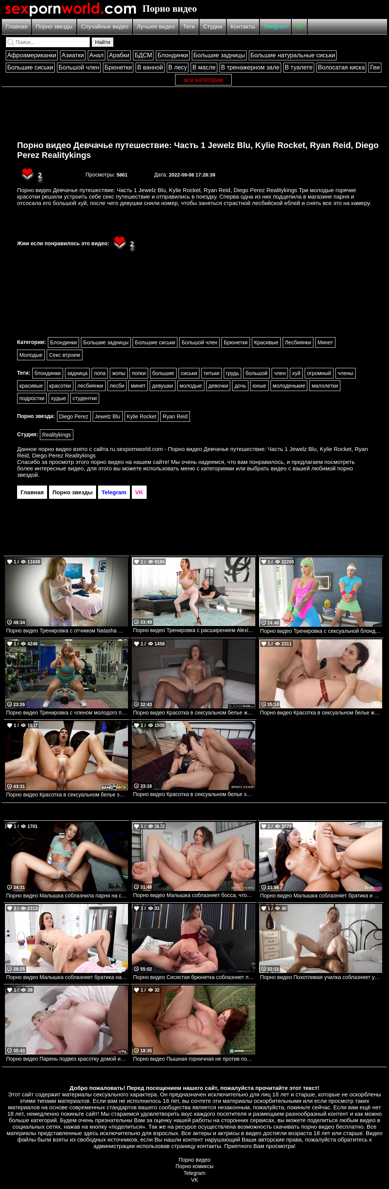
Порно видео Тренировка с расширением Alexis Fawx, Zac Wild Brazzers (194, 630)
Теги (189, 26)
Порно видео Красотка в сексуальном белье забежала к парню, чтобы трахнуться (67, 795)
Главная (16, 26)
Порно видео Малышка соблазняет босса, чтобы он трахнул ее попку (194, 895)
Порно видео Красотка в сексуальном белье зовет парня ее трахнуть (194, 794)
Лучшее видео (156, 26)
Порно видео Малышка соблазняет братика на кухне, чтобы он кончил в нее (67, 977)
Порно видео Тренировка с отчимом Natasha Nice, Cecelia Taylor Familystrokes (67, 631)
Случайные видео (104, 26)
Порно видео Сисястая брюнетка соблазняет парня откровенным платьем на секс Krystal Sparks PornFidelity (194, 977)
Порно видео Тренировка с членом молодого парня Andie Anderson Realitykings (67, 713)
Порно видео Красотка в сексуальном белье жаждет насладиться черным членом (194, 713)
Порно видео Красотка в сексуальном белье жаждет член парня (321, 713)
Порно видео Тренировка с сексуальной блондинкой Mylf (321, 631)
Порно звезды (54, 26)
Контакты (243, 26)
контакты (209, 1146)
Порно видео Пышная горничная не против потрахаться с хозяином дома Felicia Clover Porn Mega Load (194, 1059)
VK (299, 26)
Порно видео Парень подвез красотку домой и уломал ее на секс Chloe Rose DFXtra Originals (67, 1059)
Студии (212, 26)
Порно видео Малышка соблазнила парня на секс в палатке (67, 896)
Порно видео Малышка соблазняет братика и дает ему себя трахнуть (321, 896)
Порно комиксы (194, 1166)
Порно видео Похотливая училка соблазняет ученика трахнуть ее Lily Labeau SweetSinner (321, 977)
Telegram (275, 26)
